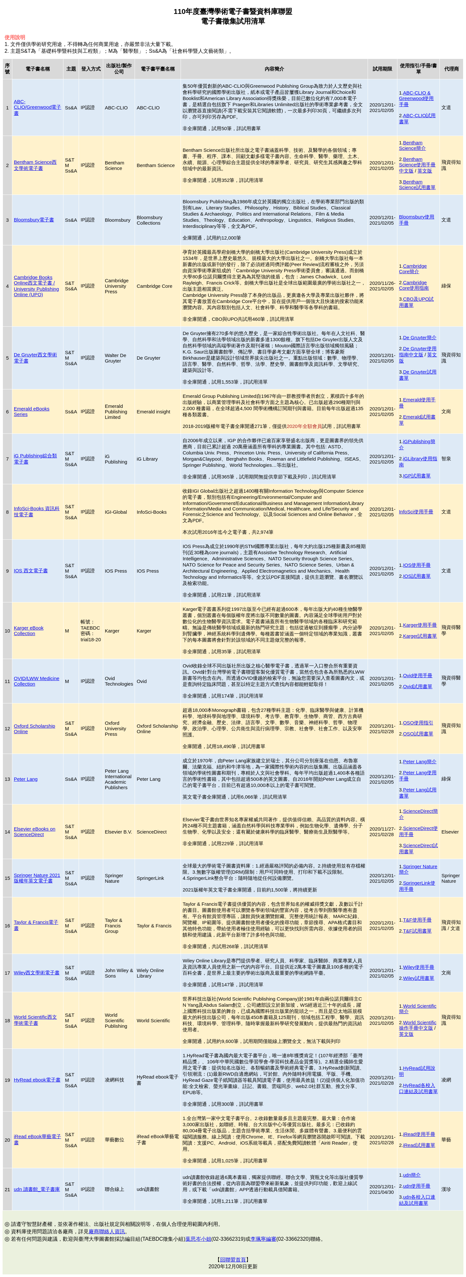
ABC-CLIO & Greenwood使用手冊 (416, 98)
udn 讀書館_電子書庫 (37, 1189)
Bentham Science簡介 (412, 145)
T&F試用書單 (417, 931)
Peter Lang (26, 779)
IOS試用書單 (417, 576)
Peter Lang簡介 (419, 761)
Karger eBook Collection (29, 630)
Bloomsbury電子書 (34, 219)
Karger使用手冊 (420, 625)
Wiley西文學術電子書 (37, 972)
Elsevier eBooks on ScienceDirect (34, 831)
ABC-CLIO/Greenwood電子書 (37, 107)
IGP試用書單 (417, 475)
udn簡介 (412, 1175)
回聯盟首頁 (233, 1259)
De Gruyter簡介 (419, 337)
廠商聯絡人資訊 (107, 1231)
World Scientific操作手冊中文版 (418, 1025)
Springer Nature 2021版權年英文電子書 (37, 877)
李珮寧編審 (263, 1239)
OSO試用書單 (418, 733)
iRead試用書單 (419, 1145)
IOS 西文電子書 (31, 570)
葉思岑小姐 (198, 1239)
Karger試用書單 (420, 636)
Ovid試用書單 (417, 686)
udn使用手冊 (416, 1186)
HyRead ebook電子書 (37, 1079)
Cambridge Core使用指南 (414, 285)
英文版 (424, 171)
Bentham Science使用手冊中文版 (417, 165)
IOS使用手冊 (417, 565)
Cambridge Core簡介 (413, 268)
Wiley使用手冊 (418, 967)
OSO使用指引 (418, 722)
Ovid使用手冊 (417, 675)
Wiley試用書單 (418, 978)
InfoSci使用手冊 (416, 511)
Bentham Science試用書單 (417, 184)
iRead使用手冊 (419, 1134)
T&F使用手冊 (417, 920)
